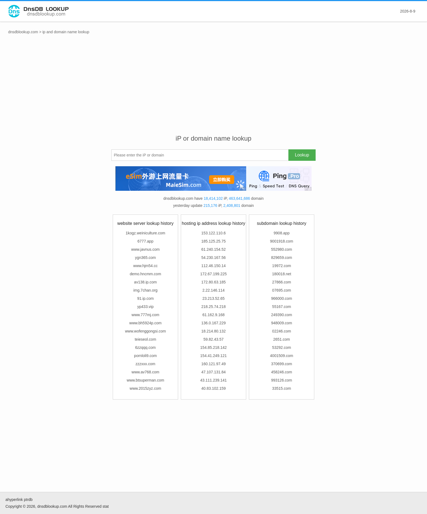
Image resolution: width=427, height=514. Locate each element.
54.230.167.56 (213, 257)
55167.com (281, 306)
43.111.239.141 (213, 380)
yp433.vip (145, 306)
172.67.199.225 (213, 274)
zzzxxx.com (145, 364)
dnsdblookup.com (23, 32)
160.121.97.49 (213, 364)
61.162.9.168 (213, 315)
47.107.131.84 (213, 372)
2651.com (281, 339)
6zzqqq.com (145, 347)
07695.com (281, 290)
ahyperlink (14, 499)
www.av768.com (145, 372)
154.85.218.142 (213, 347)
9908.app (281, 233)
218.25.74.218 (213, 306)
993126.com (281, 380)
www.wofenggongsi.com (145, 331)
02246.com (281, 331)
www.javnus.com (145, 249)
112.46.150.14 (213, 266)
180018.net (281, 274)
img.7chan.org (145, 290)
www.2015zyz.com (145, 388)
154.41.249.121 (213, 355)
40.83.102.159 (213, 388)
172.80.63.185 (213, 282)
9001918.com (281, 241)
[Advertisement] (213, 90)
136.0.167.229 (213, 323)
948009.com (281, 323)
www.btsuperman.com (145, 380)
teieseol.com (145, 339)
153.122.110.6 (213, 233)
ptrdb (28, 499)
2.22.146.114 (213, 290)
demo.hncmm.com (145, 274)
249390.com (281, 315)
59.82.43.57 (213, 339)
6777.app (145, 241)
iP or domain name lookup (213, 138)
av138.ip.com (145, 282)
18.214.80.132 (213, 331)
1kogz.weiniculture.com (145, 233)
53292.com (281, 347)
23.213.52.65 (213, 298)
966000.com (281, 298)
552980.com (281, 249)
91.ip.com (145, 298)
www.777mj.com (145, 315)
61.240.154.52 (213, 249)
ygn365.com (145, 257)
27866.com (281, 282)
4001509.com (281, 355)
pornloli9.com (145, 355)
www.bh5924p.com (145, 323)
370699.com (281, 364)
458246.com (281, 372)
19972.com (281, 266)
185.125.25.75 (213, 241)
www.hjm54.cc (145, 266)
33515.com (281, 388)
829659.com (281, 257)
